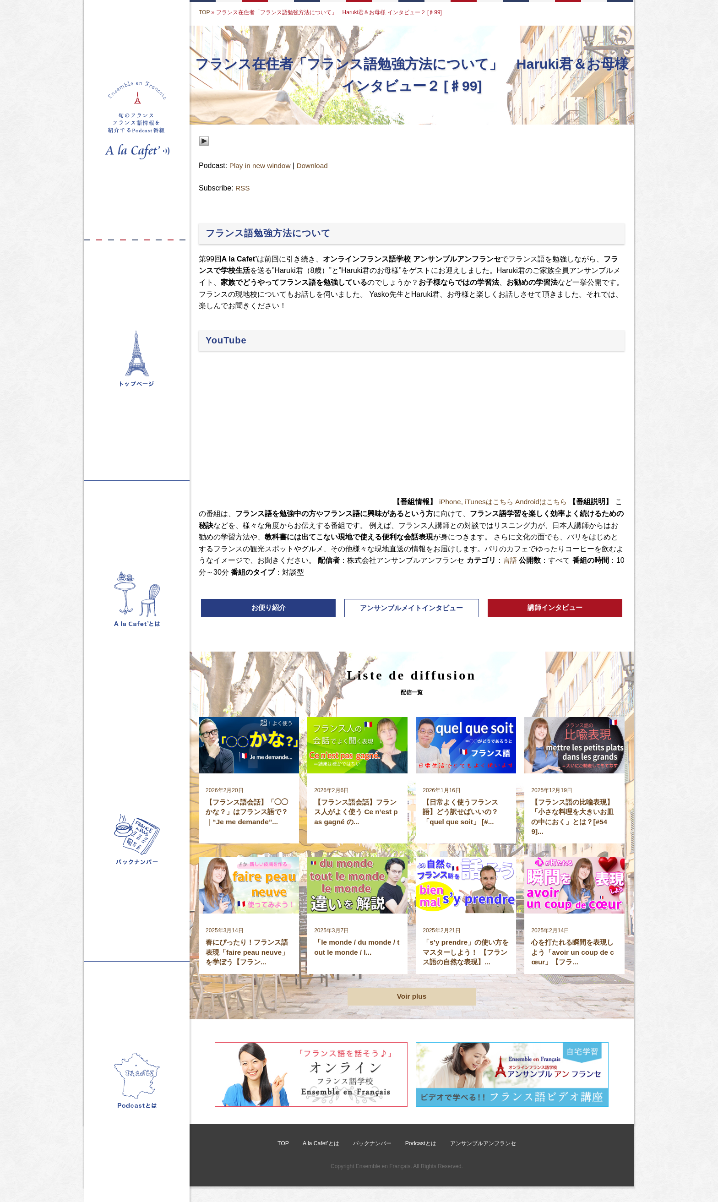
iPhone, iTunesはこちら (478, 502)
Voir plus (411, 1012)
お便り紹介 (268, 609)
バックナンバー (372, 1159)
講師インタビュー (555, 609)
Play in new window (261, 166)
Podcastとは (420, 1159)
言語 (518, 561)
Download (315, 166)
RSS (242, 188)
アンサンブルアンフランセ (483, 1159)
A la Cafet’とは (321, 1159)
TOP (204, 12)
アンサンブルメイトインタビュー (412, 609)
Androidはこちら (546, 502)
